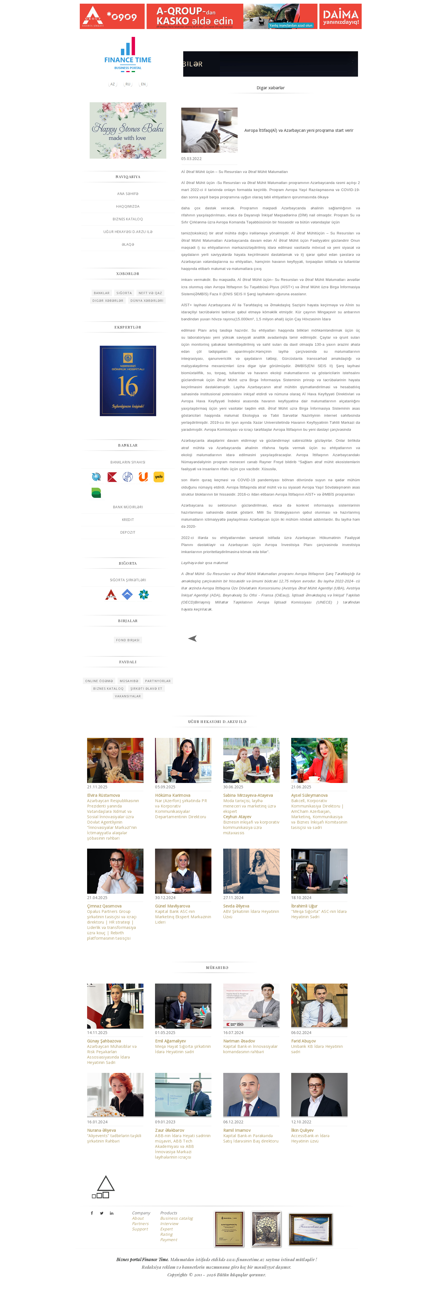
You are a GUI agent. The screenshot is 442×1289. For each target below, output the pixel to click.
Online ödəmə (99, 681)
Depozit (128, 532)
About (137, 1218)
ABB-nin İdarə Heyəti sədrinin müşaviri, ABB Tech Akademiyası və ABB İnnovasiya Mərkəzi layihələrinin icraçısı (183, 1144)
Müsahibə (129, 681)
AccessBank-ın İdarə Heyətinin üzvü (310, 1136)
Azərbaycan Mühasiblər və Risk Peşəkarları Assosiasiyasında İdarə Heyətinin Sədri (112, 1051)
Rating (166, 1234)
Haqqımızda (128, 206)
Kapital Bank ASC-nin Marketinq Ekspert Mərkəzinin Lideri (183, 914)
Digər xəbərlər (107, 300)
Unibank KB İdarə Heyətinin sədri (317, 1046)
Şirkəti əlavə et (147, 688)
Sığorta (124, 293)
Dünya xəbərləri (147, 300)
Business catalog (176, 1218)
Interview (169, 1223)
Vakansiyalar (128, 696)
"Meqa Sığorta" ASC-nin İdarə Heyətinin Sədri (319, 911)
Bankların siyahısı (128, 462)
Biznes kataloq (128, 219)
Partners (140, 1223)
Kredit (128, 519)
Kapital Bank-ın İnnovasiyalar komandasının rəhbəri (250, 1046)
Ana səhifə (128, 193)
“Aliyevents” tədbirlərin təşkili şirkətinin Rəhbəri (114, 1136)
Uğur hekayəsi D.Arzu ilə (128, 231)
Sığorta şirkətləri (128, 580)
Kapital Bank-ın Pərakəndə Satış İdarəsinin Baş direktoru (251, 1136)
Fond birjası (128, 640)
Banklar (102, 293)
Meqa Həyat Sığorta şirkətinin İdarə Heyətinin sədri (183, 1046)
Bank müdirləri (128, 507)
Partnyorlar (158, 681)
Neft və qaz (150, 293)
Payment (168, 1239)
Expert (166, 1229)
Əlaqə (128, 244)
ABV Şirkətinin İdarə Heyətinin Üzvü (251, 911)
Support (140, 1229)
